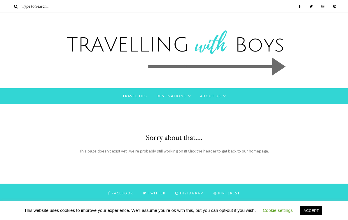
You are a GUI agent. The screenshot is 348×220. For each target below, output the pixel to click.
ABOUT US (210, 96)
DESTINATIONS (171, 96)
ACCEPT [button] (311, 210)
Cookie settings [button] (278, 210)
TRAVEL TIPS (135, 96)
